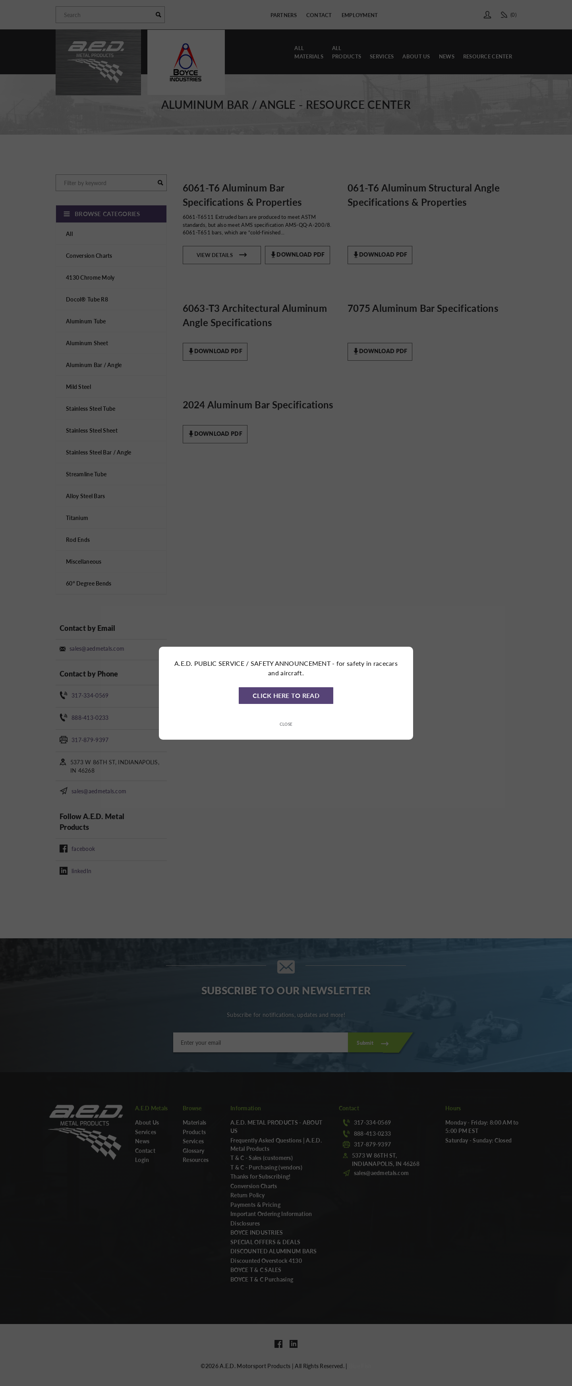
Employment (360, 14)
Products (194, 1132)
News (446, 56)
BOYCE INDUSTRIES (256, 1232)
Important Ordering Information (271, 1214)
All (69, 234)
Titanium (77, 518)
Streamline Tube (86, 474)
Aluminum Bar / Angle (94, 365)
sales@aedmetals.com (97, 648)
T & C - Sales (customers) (261, 1158)
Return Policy (247, 1195)
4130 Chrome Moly (90, 277)
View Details (222, 254)
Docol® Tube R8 (87, 299)
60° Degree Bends (88, 583)
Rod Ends (78, 539)
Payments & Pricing (255, 1204)
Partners (284, 14)
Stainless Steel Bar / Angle (98, 452)
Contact (319, 14)
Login (142, 1160)
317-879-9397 (90, 740)
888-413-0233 (90, 717)
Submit (365, 1042)
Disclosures (245, 1223)
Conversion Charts (89, 255)
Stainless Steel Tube (91, 408)
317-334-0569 (90, 695)
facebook (83, 848)
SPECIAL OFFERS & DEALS (265, 1242)
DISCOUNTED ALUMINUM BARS (273, 1251)
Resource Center (487, 56)
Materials (195, 1122)
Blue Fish (360, 1366)
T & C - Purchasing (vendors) (266, 1167)
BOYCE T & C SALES (256, 1270)
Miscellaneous (84, 561)
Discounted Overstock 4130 (266, 1260)
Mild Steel (78, 386)
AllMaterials (308, 52)
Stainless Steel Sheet (92, 430)
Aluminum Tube (86, 321)
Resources (196, 1160)
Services (382, 56)
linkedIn (81, 871)
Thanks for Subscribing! (260, 1176)
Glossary (193, 1150)
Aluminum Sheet (87, 343)
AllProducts (346, 52)
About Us (416, 56)
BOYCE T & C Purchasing (261, 1279)
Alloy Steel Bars (85, 496)
